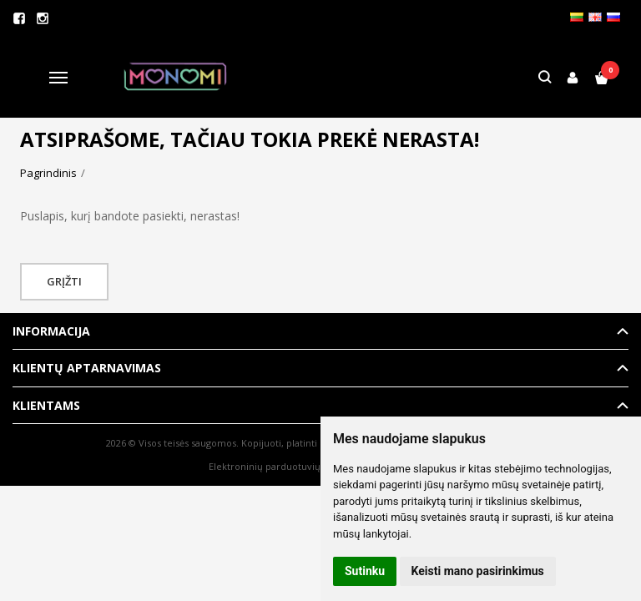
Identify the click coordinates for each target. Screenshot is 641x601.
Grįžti (64, 281)
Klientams (46, 405)
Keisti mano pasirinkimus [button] (477, 571)
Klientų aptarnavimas (87, 368)
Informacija (51, 331)
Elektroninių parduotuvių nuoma (282, 466)
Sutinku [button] (365, 571)
